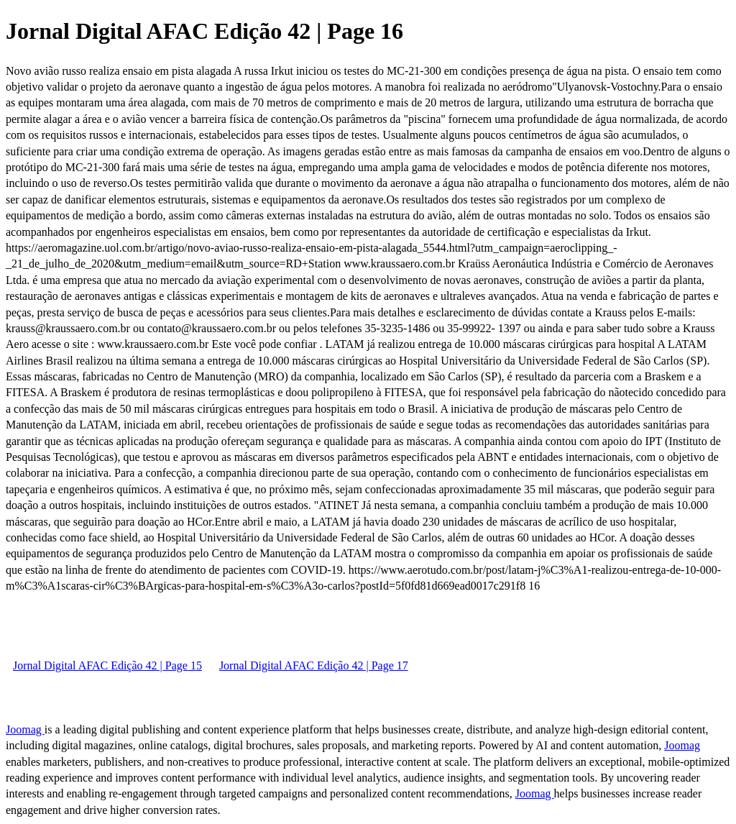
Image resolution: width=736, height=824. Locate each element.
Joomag (25, 729)
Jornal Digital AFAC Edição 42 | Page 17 (313, 665)
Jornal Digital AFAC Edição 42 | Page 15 (107, 665)
